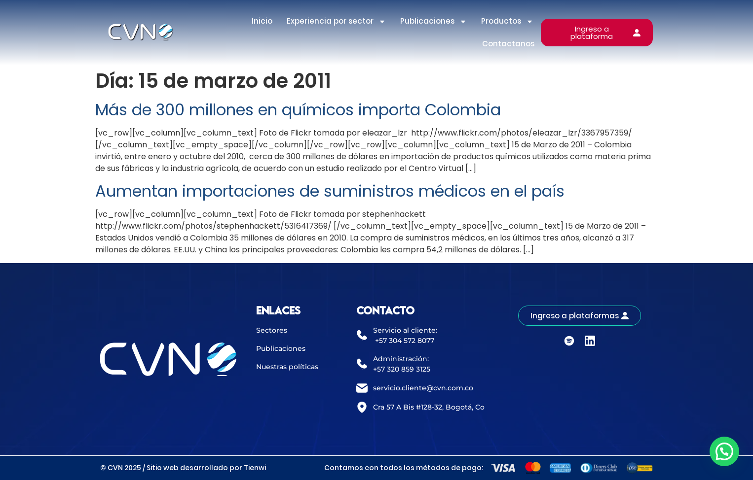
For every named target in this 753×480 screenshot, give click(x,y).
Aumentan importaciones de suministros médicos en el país (330, 191)
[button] (724, 451)
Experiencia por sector (336, 21)
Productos (507, 21)
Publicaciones (433, 21)
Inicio (262, 21)
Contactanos (508, 43)
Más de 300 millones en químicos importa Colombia (298, 110)
